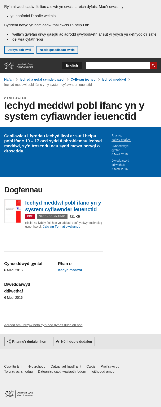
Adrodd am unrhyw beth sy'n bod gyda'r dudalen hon (43, 325)
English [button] (72, 65)
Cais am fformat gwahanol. (61, 226)
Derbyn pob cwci (19, 50)
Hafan (8, 79)
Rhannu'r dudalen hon (29, 341)
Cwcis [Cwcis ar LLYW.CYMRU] (91, 366)
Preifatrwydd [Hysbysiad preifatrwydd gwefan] (110, 366)
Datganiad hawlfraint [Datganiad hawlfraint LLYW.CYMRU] (66, 366)
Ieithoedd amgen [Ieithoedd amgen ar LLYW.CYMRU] (103, 371)
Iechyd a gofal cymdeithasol (42, 79)
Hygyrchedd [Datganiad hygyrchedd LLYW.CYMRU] (36, 366)
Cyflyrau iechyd (83, 79)
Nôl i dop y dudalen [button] (76, 341)
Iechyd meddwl (114, 79)
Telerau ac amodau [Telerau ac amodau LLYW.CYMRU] (18, 371)
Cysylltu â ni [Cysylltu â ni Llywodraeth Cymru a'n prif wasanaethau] (13, 366)
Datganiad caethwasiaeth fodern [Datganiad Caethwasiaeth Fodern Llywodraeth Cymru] (62, 371)
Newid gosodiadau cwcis (57, 50)
